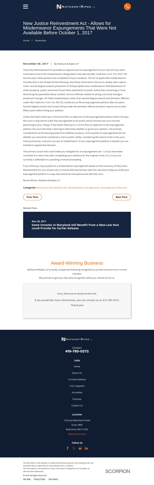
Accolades (77, 392)
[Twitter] (73, 448)
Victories (77, 399)
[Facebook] (67, 448)
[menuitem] (27, 479)
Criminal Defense (77, 379)
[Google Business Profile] (80, 448)
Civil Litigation (77, 385)
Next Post (121, 197)
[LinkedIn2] (86, 448)
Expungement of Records (114, 187)
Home (77, 366)
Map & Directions (77, 433)
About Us (77, 372)
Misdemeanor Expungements (83, 187)
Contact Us (77, 405)
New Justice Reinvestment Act (51, 187)
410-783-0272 (77, 351)
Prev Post (32, 197)
